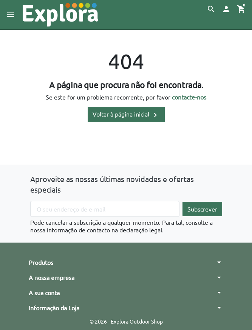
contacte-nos (189, 97)
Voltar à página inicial (126, 115)
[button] (211, 9)
